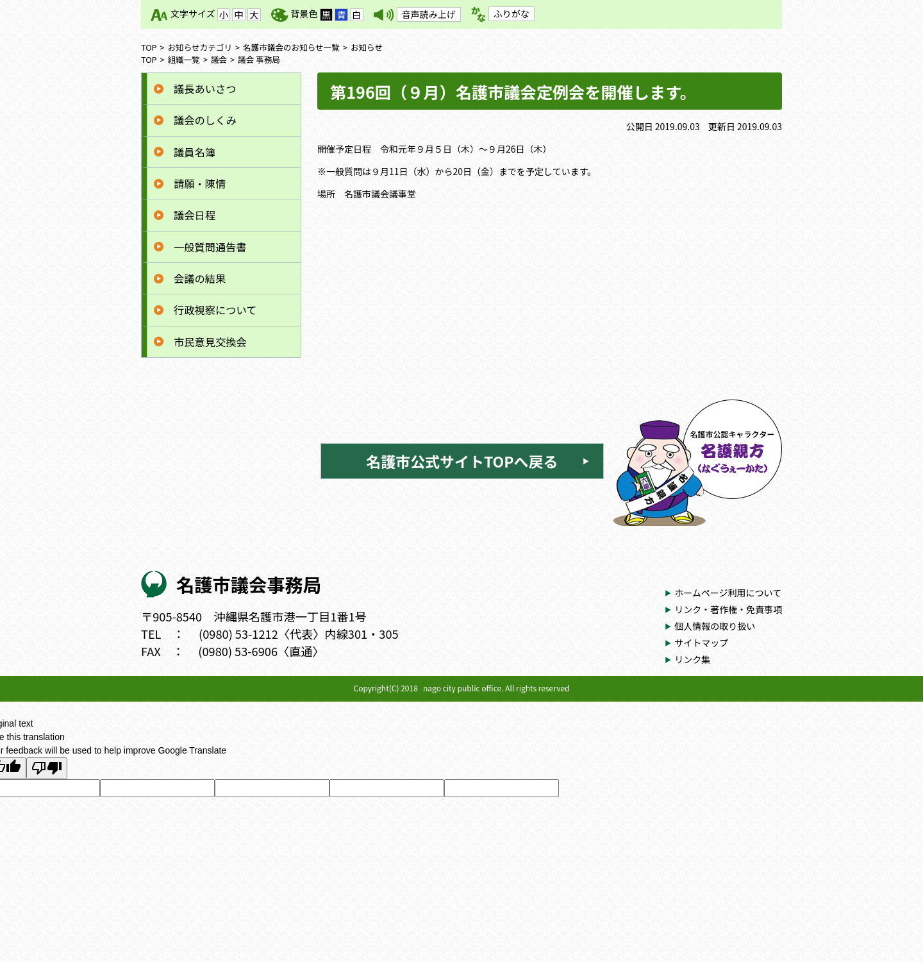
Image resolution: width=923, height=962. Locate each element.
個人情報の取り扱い (714, 626)
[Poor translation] (46, 768)
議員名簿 (194, 152)
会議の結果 (200, 278)
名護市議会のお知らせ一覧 (291, 47)
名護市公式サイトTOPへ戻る (462, 461)
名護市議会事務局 (248, 584)
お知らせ (367, 47)
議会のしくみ (205, 120)
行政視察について (215, 309)
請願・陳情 (200, 183)
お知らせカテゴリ (200, 47)
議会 (219, 59)
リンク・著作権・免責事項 (728, 609)
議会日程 (194, 215)
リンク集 (692, 659)
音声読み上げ (429, 14)
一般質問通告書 (210, 247)
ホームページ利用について (727, 592)
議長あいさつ (205, 88)
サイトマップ (701, 642)
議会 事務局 (259, 59)
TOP (149, 47)
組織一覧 (184, 59)
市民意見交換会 (210, 342)
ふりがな (511, 13)
